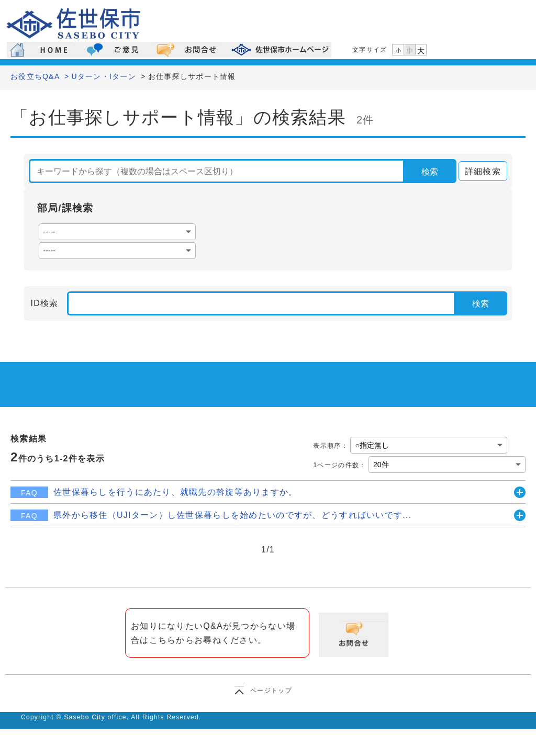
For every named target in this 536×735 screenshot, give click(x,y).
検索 (429, 171)
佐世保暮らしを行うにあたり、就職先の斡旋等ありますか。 (175, 492)
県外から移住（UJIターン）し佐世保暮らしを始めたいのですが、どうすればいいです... (232, 515)
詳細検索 (480, 171)
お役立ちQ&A (35, 76)
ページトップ (271, 690)
